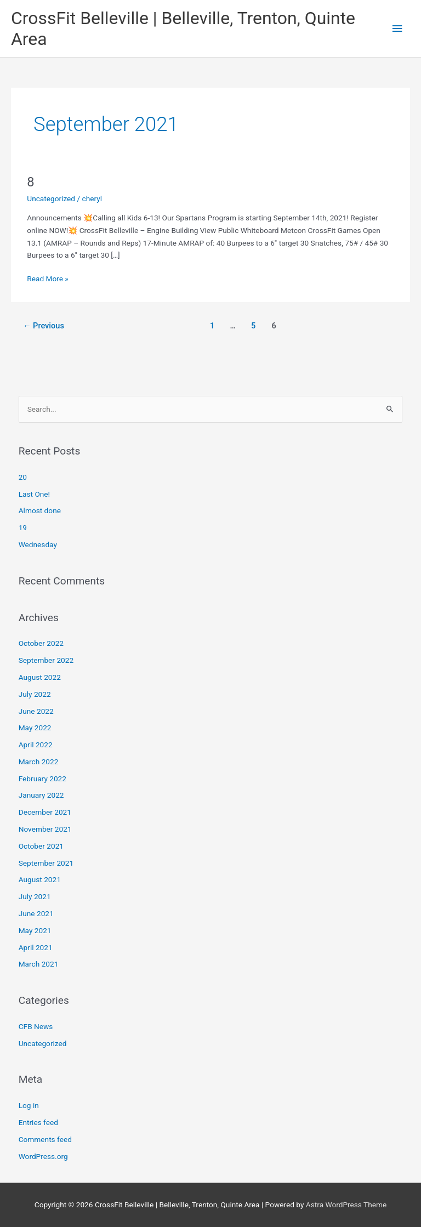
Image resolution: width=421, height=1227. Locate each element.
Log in (29, 1105)
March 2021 (39, 963)
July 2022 (35, 694)
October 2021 (41, 846)
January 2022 (41, 795)
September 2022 (46, 660)
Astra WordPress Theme (346, 1204)
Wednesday (38, 544)
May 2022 (35, 727)
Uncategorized (51, 198)
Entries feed (38, 1122)
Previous (43, 326)
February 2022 (42, 778)
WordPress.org (43, 1156)
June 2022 (36, 711)
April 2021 (36, 947)
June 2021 (36, 913)
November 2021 (45, 829)
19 (23, 527)
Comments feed (45, 1139)
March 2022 (39, 761)
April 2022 (36, 744)
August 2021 (40, 879)
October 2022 (41, 643)
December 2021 (45, 812)
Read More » (48, 277)
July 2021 (35, 896)
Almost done (40, 510)
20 (23, 477)
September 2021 (46, 863)
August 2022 (40, 677)
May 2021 (35, 930)
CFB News (36, 1026)
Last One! (34, 494)
